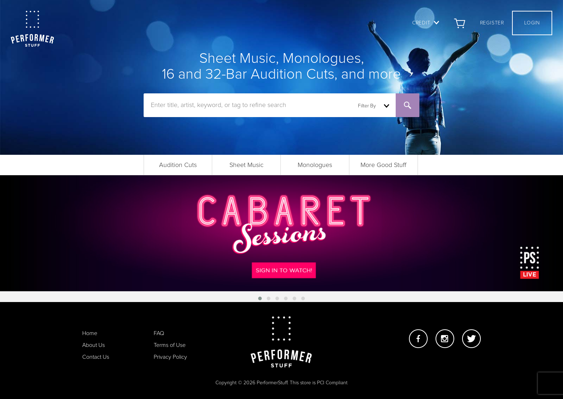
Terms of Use (170, 345)
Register (492, 22)
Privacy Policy (170, 357)
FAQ (159, 333)
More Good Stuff (383, 165)
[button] (260, 298)
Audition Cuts (178, 165)
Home (89, 333)
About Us (93, 345)
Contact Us (95, 357)
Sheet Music (246, 165)
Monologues (315, 165)
